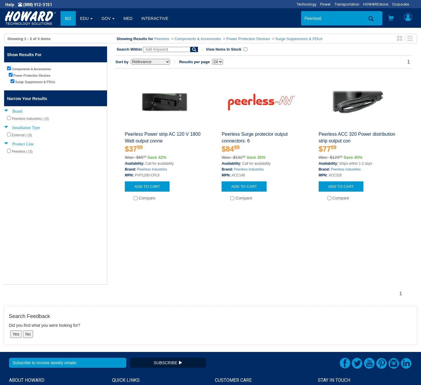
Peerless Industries (152, 169)
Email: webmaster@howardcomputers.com (358, 340)
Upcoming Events (128, 334)
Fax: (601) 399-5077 (336, 334)
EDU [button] (86, 18)
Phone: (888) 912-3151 (339, 328)
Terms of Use (21, 334)
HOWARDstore (375, 4)
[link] (319, 370)
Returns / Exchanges (234, 328)
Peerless (161, 39)
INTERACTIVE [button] (154, 18)
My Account (226, 317)
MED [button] (127, 18)
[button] (391, 19)
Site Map (223, 334)
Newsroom (19, 317)
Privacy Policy (21, 328)
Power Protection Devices (248, 39)
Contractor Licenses (27, 340)
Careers (16, 323)
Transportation (346, 4)
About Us (17, 311)
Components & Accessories (198, 39)
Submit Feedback (128, 317)
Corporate (400, 4)
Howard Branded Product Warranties (146, 323)
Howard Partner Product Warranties (145, 328)
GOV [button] (108, 18)
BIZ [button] (68, 18)
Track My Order (229, 323)
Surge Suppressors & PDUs (298, 39)
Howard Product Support (135, 311)
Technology (306, 4)
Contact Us (225, 311)
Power (325, 4)
